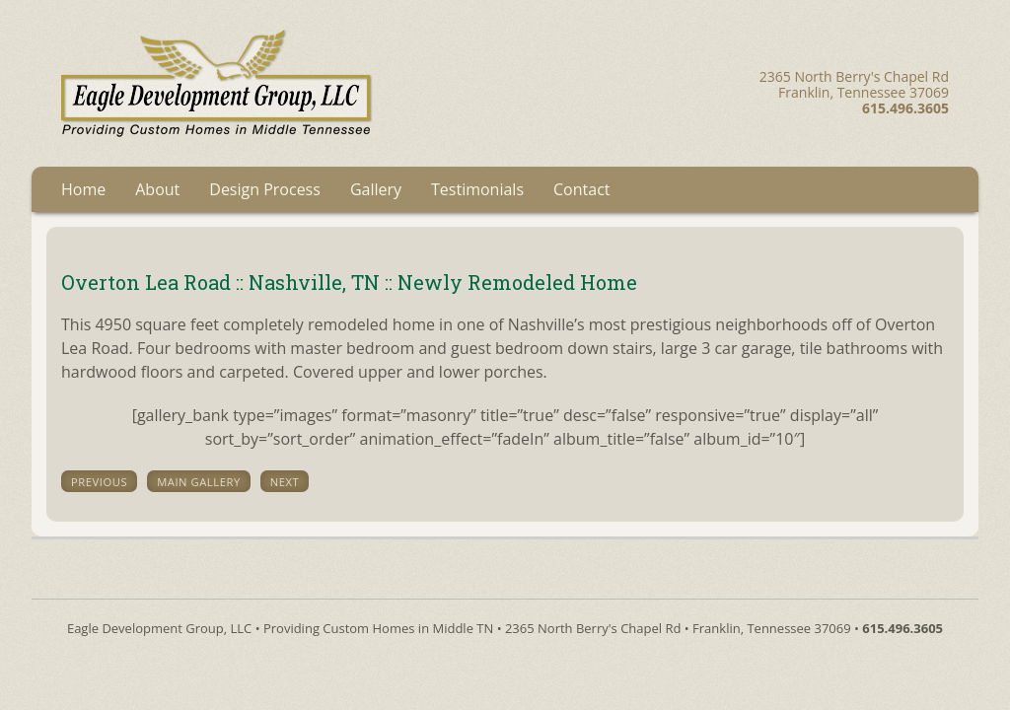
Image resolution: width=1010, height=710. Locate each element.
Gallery (375, 189)
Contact (581, 189)
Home (83, 189)
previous (99, 481)
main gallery (199, 481)
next (285, 481)
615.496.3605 (902, 628)
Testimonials (477, 189)
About (157, 189)
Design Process (265, 189)
